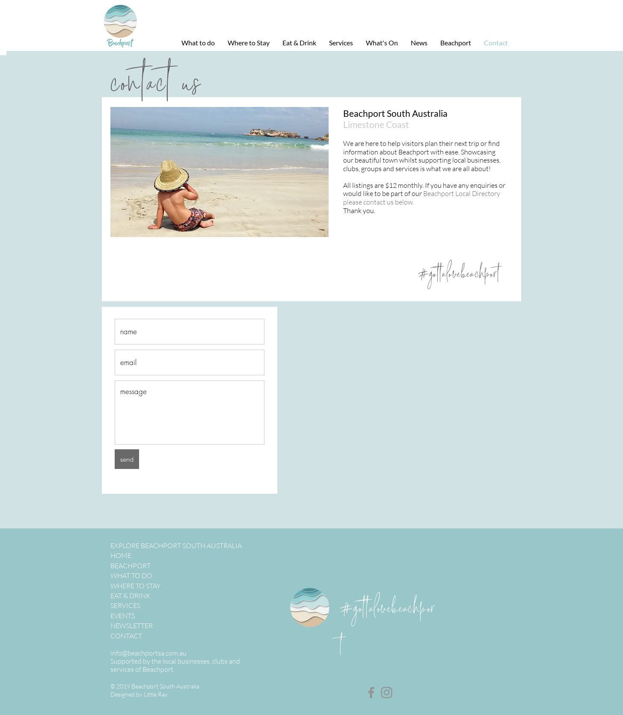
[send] (127, 459)
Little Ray (156, 694)
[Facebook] (371, 692)
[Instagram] (386, 692)
